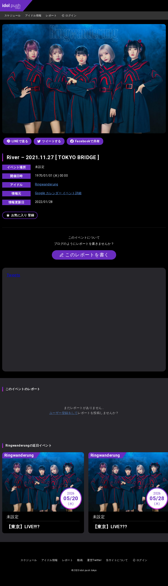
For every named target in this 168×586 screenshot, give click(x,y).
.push (11, 6)
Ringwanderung (46, 184)
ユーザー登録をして (63, 413)
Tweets (13, 275)
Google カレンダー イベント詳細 (58, 193)
